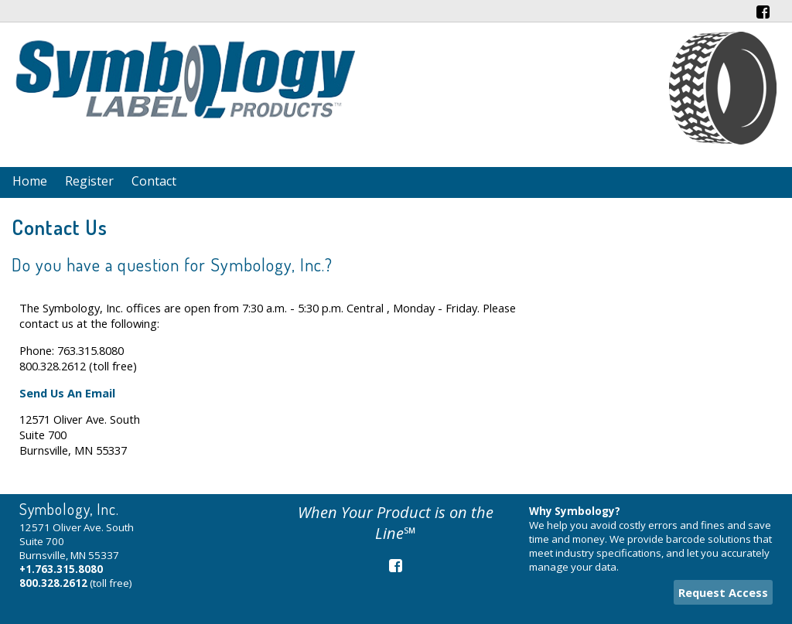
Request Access (723, 592)
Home (29, 180)
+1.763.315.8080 (61, 569)
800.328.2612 (53, 583)
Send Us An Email (67, 393)
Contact (153, 180)
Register (89, 180)
